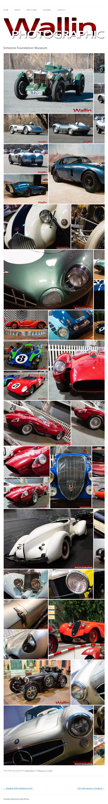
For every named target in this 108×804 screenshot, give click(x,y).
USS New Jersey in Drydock (91, 788)
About (17, 10)
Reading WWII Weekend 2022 (18, 788)
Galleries (47, 10)
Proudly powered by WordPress (16, 799)
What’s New (32, 10)
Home (5, 10)
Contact (61, 10)
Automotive (29, 770)
